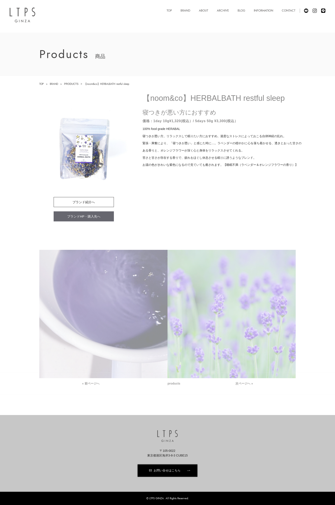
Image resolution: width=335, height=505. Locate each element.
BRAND (54, 84)
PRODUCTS (71, 83)
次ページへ (242, 384)
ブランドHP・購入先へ (83, 216)
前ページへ (92, 384)
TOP (41, 84)
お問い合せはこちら (167, 470)
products (174, 384)
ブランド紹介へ (83, 202)
